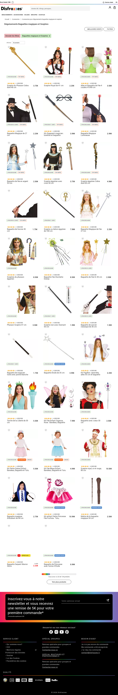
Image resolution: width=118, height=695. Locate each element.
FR (116, 2)
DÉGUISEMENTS (7, 15)
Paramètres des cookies (16, 661)
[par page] (18, 42)
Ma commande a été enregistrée (94, 647)
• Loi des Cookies (12, 658)
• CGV (7, 647)
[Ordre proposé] (93, 29)
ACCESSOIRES (18, 15)
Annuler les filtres (12, 36)
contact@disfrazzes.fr (90, 653)
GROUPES (34, 15)
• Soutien (9, 655)
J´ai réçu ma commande (91, 650)
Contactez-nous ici (50, 650)
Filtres (110, 29)
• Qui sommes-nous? (13, 644)
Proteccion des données (15, 653)
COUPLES (42, 15)
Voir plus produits (59, 582)
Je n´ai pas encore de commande (94, 644)
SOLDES (27, 15)
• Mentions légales (13, 650)
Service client (108, 2)
